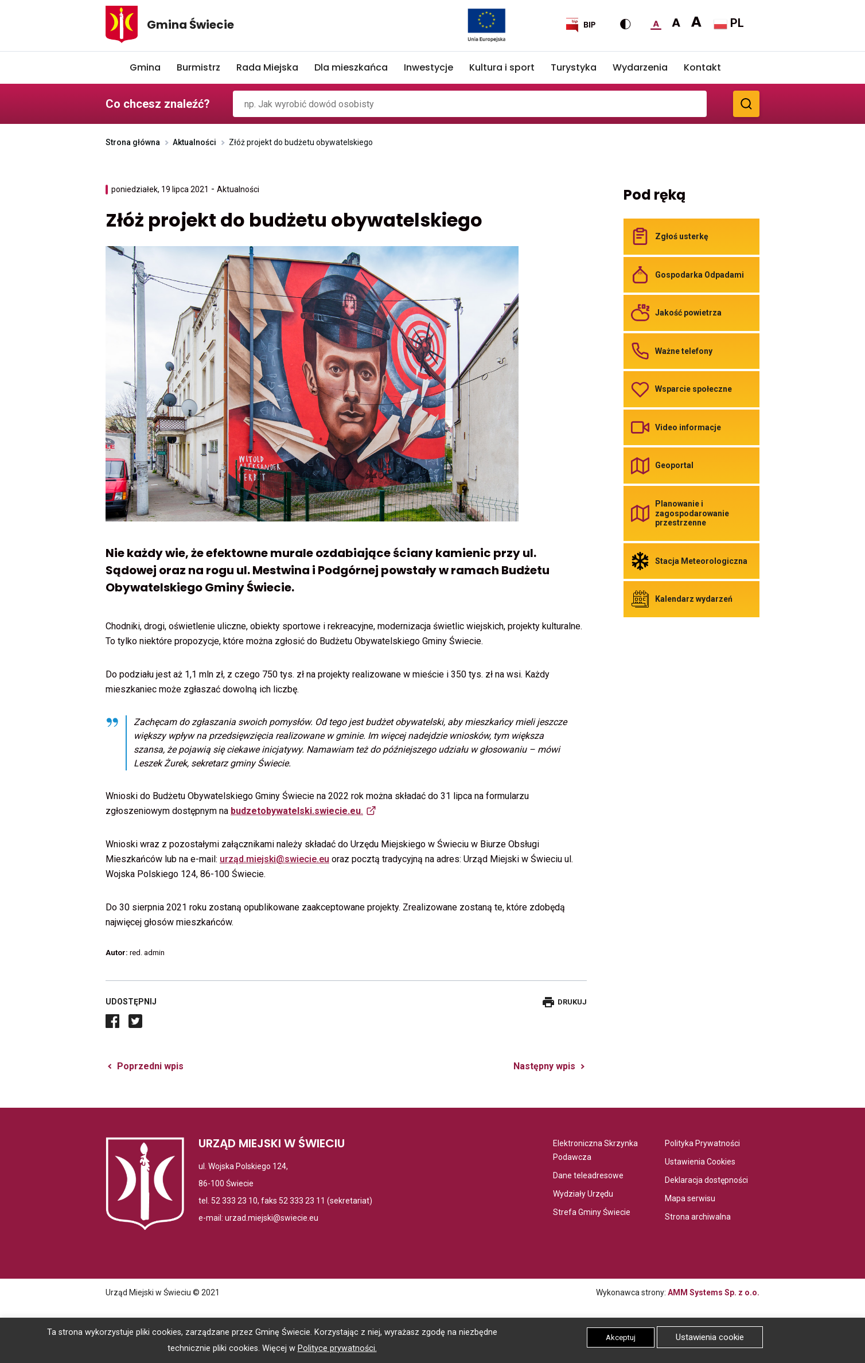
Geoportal (674, 465)
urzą (229, 859)
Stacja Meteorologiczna (701, 561)
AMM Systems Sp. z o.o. (713, 1292)
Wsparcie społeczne (693, 389)
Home (114, 68)
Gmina (145, 67)
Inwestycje (428, 67)
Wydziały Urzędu (583, 1194)
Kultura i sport (502, 67)
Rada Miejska (267, 67)
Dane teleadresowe (588, 1175)
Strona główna (133, 142)
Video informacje (688, 427)
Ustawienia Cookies (700, 1162)
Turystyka (574, 67)
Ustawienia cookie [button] (710, 1337)
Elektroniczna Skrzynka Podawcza (598, 1151)
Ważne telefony (683, 351)
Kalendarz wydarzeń (693, 598)
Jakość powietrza (688, 312)
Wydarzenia (640, 67)
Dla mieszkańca (351, 67)
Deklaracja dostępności (706, 1180)
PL (729, 23)
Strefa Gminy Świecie (591, 1212)
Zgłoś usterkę (681, 236)
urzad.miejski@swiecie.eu (271, 1217)
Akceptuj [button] (621, 1337)
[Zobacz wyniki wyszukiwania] (746, 104)
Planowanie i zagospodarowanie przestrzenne (692, 513)
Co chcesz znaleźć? (158, 103)
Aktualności (194, 142)
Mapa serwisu (690, 1198)
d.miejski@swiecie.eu (284, 859)
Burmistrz (198, 67)
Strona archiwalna (698, 1217)
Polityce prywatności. (337, 1348)
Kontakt (702, 67)
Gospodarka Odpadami (699, 274)
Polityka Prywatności (702, 1143)
